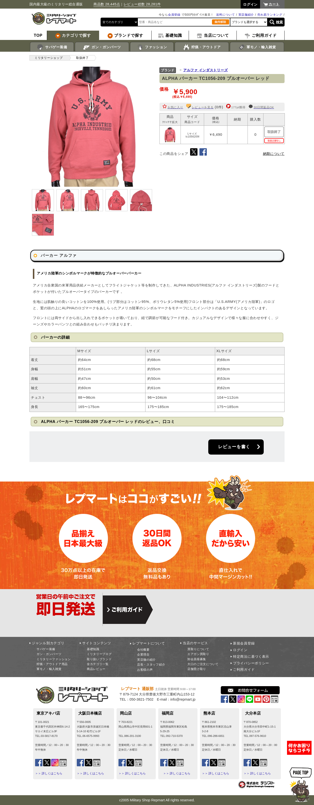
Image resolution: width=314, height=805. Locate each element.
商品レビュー (96, 669)
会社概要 (143, 649)
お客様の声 (145, 669)
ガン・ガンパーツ (102, 47)
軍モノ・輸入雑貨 (257, 47)
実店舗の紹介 (146, 659)
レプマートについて (148, 643)
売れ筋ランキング (269, 14)
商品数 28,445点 (106, 4)
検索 (279, 22)
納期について (274, 154)
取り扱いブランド (99, 659)
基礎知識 (93, 649)
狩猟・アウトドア (202, 47)
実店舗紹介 (246, 14)
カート (274, 4)
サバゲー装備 (52, 47)
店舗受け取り (196, 669)
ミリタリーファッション (54, 659)
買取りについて (198, 649)
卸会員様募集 (196, 659)
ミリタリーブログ (99, 654)
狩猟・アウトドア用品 (52, 664)
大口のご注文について (203, 664)
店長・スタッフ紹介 (151, 664)
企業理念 (143, 654)
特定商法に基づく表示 (251, 656)
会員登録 (174, 14)
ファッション (152, 47)
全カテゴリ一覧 (98, 664)
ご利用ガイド (244, 669)
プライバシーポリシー (251, 663)
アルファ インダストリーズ (205, 70)
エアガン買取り (198, 654)
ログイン (240, 650)
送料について (225, 14)
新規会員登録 (244, 643)
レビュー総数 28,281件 (142, 4)
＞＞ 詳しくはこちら (48, 773)
